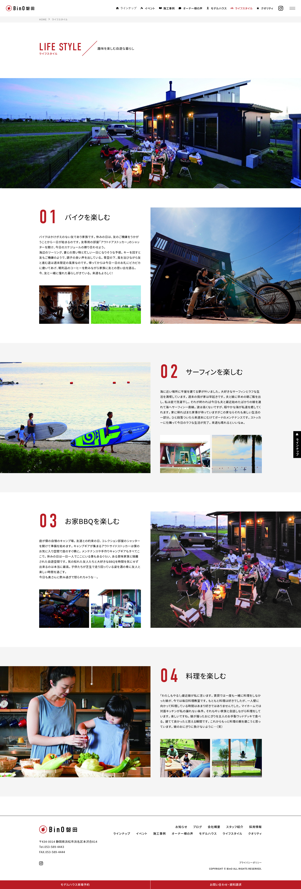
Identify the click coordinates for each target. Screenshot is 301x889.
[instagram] (280, 8)
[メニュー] (292, 8)
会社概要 (214, 827)
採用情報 (255, 827)
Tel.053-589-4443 (51, 847)
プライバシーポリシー (250, 862)
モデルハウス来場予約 (75, 884)
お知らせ (181, 827)
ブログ (197, 827)
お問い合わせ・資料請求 (225, 884)
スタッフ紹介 (234, 827)
